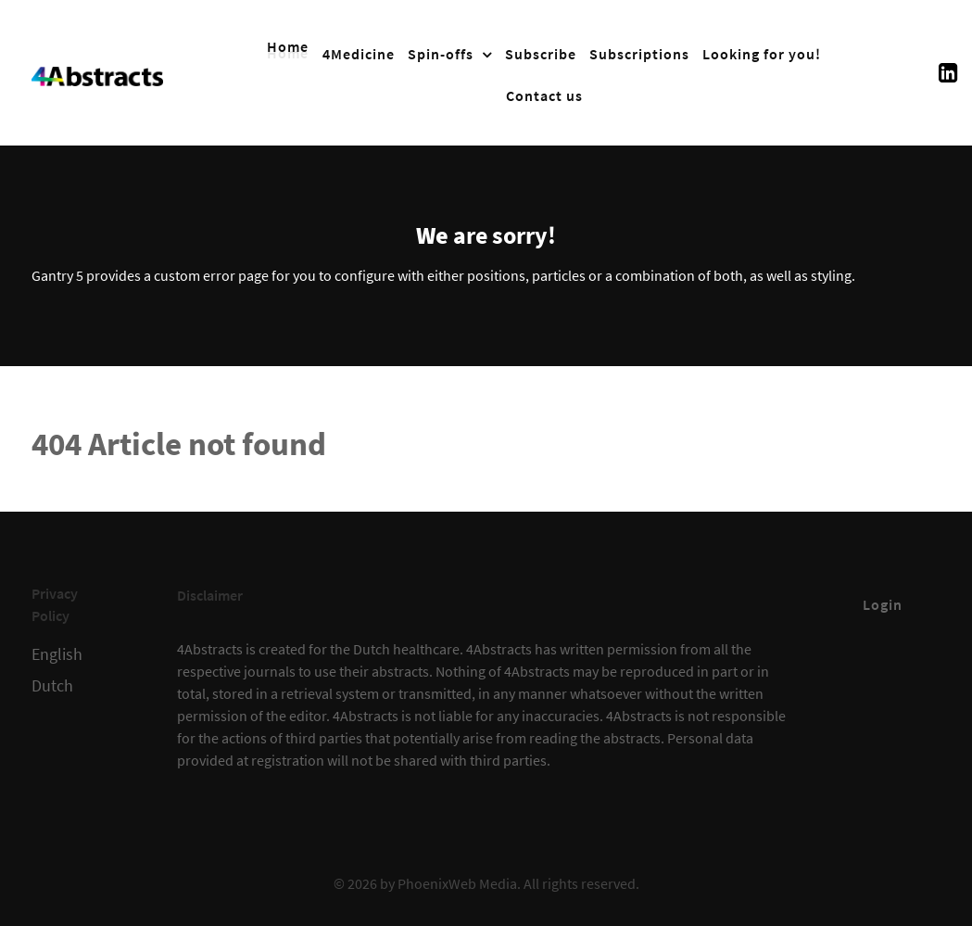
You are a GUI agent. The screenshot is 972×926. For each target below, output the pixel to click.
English (57, 654)
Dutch (52, 686)
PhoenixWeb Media (457, 883)
